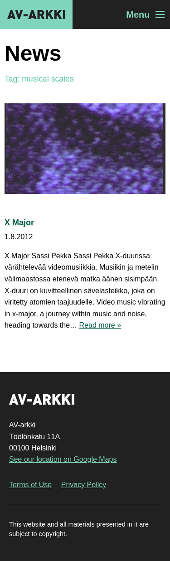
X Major (19, 222)
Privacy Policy (84, 484)
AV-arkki (36, 14)
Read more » (100, 325)
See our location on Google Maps (63, 459)
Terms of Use (30, 484)
